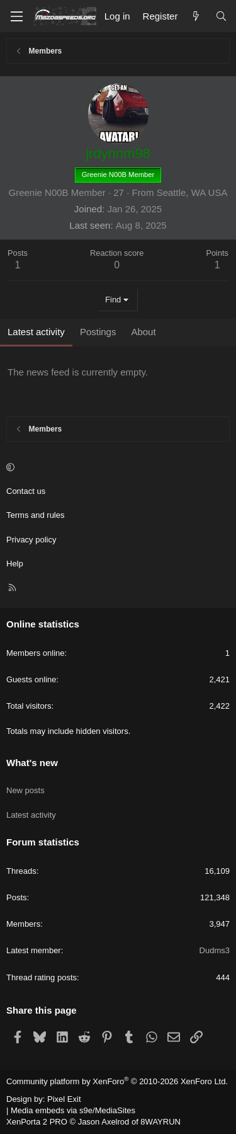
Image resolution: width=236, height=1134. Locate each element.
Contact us (25, 491)
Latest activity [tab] (36, 331)
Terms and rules (35, 515)
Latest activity (31, 815)
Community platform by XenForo (117, 1081)
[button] (116, 467)
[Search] (221, 16)
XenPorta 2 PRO (36, 1121)
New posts (25, 790)
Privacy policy (31, 539)
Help (14, 563)
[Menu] (16, 16)
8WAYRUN (160, 1121)
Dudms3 (214, 950)
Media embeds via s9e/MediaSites (73, 1110)
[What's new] (196, 16)
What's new (32, 762)
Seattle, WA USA (192, 192)
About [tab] (143, 331)
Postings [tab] (98, 331)
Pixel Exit (64, 1099)
